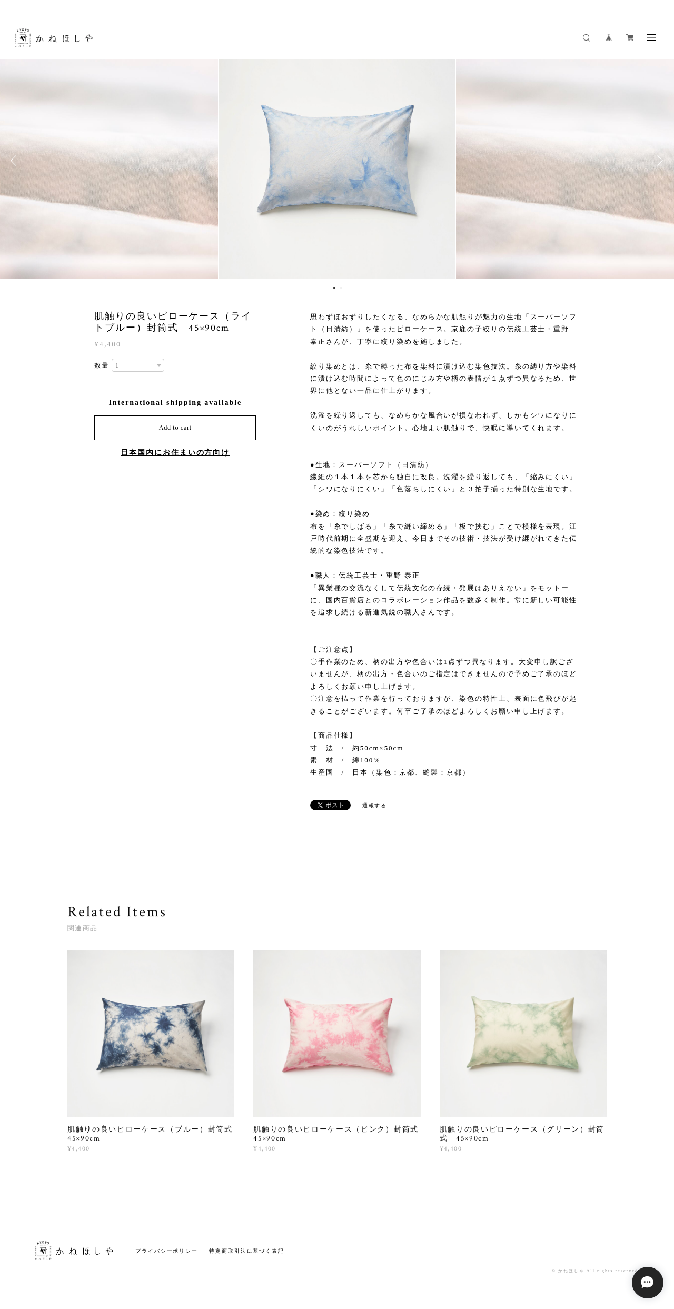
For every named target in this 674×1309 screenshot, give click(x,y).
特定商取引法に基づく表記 (246, 1251)
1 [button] (334, 288)
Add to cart (175, 427)
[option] (337, 160)
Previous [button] (16, 160)
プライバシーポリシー (166, 1251)
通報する (375, 805)
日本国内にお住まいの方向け (175, 453)
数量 (101, 365)
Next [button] (658, 160)
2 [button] (341, 288)
